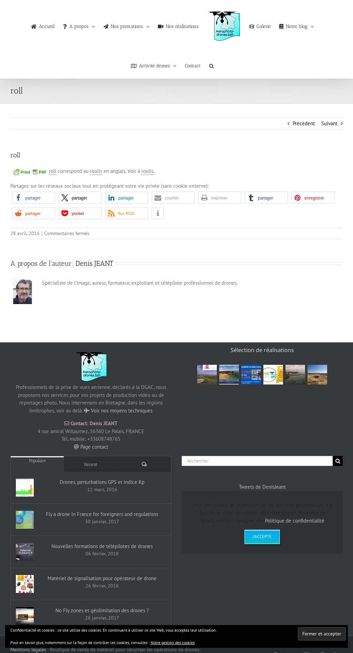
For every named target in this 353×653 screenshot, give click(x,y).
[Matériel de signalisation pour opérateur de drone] (25, 584)
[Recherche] (338, 461)
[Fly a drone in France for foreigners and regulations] (25, 520)
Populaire (37, 460)
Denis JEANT (94, 263)
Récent (91, 464)
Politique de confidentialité (294, 520)
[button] (211, 64)
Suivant (329, 123)
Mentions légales (28, 649)
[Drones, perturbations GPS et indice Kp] (25, 488)
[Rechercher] (257, 461)
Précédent (304, 123)
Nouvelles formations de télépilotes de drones (102, 546)
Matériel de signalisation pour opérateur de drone (102, 578)
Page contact (94, 447)
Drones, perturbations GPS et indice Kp (102, 482)
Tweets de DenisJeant (262, 487)
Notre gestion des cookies (173, 642)
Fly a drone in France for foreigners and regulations (102, 514)
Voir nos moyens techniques (121, 410)
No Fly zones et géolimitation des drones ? (102, 610)
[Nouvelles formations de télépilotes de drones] (25, 552)
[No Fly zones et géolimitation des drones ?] (25, 616)
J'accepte (262, 536)
